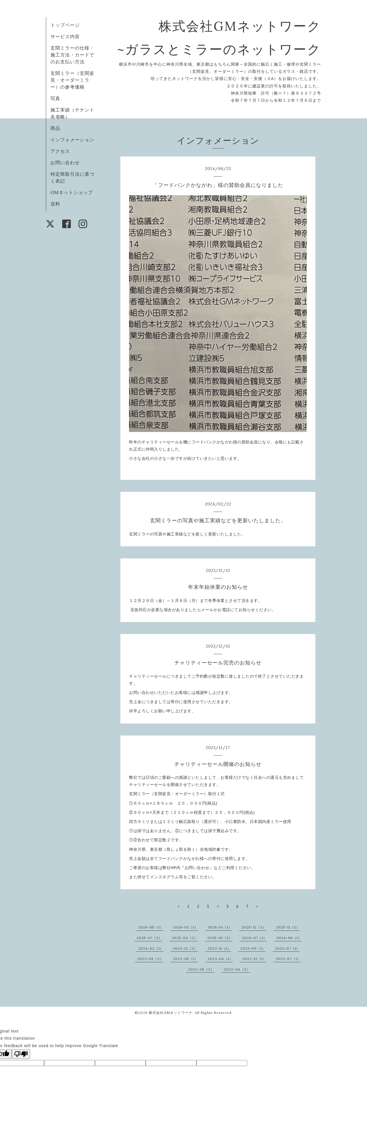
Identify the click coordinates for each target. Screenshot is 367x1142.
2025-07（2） (149, 938)
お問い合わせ (65, 162)
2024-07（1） (254, 938)
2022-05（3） (201, 969)
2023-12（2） (185, 948)
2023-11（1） (219, 948)
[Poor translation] (21, 1054)
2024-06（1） (289, 938)
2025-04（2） (185, 938)
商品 (55, 128)
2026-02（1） (185, 927)
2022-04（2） (237, 969)
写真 (55, 98)
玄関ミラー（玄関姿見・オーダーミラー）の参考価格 (72, 80)
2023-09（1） (253, 948)
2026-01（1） (220, 927)
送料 (55, 204)
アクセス (60, 151)
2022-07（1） (288, 959)
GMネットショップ (71, 192)
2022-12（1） (254, 959)
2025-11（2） (288, 927)
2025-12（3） (253, 927)
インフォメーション (72, 139)
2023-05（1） (185, 959)
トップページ (65, 25)
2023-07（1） (287, 948)
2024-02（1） (150, 948)
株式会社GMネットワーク (170, 1012)
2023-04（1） (220, 959)
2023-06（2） (150, 959)
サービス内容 (65, 36)
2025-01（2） (220, 938)
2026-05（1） (150, 927)
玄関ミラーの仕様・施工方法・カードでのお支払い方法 (72, 54)
